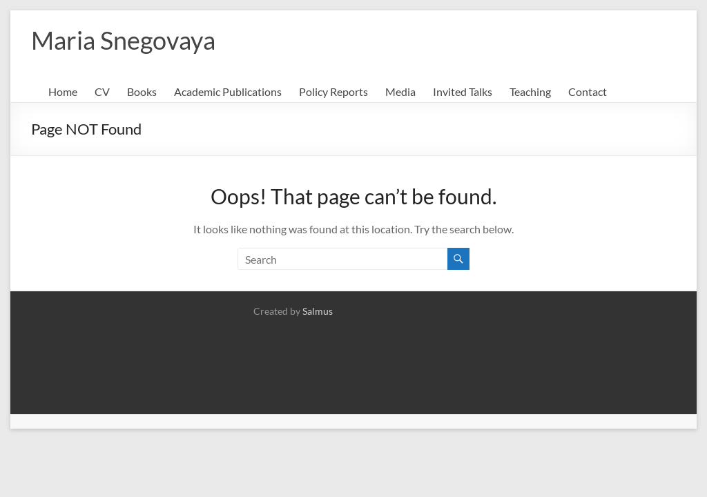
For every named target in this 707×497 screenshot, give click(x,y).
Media (400, 91)
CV (102, 91)
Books (142, 91)
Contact (587, 91)
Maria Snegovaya (123, 40)
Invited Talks (462, 91)
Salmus (317, 311)
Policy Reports (333, 91)
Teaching (530, 91)
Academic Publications (228, 91)
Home (62, 91)
